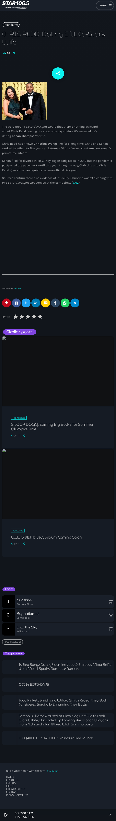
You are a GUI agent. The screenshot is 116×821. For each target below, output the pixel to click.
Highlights (11, 24)
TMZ (76, 182)
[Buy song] (110, 601)
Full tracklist (12, 641)
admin (17, 288)
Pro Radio (52, 771)
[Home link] (16, 5)
